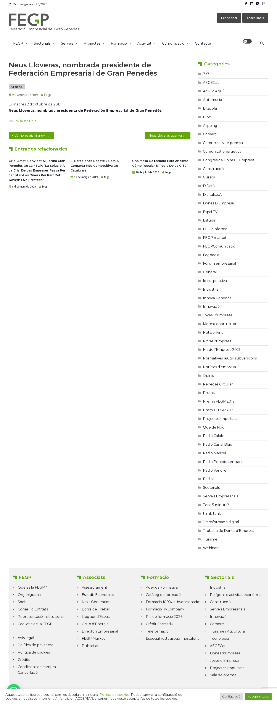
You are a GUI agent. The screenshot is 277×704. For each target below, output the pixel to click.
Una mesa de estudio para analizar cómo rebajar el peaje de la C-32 (160, 163)
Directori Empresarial (100, 631)
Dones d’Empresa (225, 653)
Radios (208, 479)
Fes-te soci (229, 18)
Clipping (16, 86)
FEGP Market (93, 638)
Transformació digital (221, 522)
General (210, 272)
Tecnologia (219, 638)
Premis (209, 393)
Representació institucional (41, 617)
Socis (22, 602)
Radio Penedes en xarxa (224, 462)
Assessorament (94, 587)
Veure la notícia (23, 121)
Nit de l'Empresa (217, 341)
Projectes (92, 43)
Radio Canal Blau (217, 444)
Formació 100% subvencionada (172, 602)
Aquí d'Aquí (213, 91)
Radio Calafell (215, 436)
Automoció (212, 100)
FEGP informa (215, 229)
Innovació (211, 306)
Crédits (24, 660)
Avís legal (26, 638)
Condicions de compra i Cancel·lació (37, 670)
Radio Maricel (214, 453)
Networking (213, 332)
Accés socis (255, 18)
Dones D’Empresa (218, 203)
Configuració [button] (231, 696)
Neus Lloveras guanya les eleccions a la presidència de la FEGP (169, 136)
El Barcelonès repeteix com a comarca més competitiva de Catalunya (95, 165)
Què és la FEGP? (32, 587)
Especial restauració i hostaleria (172, 638)
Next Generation (96, 602)
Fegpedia (211, 255)
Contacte (203, 43)
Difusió (209, 186)
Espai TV (210, 212)
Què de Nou (214, 427)
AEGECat (211, 83)
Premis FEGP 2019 (219, 401)
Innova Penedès (217, 298)
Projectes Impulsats (220, 419)
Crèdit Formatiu (159, 624)
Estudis (209, 220)
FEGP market (215, 238)
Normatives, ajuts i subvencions (230, 358)
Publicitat (90, 646)
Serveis (67, 43)
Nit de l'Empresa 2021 (221, 350)
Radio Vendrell (216, 470)
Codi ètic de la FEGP (35, 624)
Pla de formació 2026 (164, 617)
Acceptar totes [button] (258, 696)
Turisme (210, 539)
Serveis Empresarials (220, 496)
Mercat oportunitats (220, 324)
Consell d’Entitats (33, 609)
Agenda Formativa (162, 587)
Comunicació (173, 43)
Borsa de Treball (96, 609)
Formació (119, 43)
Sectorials (42, 43)
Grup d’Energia (95, 624)
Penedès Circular (218, 384)
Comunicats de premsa (223, 143)
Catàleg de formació (163, 595)
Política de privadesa (35, 645)
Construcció (213, 169)
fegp (47, 95)
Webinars (211, 548)
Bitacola (210, 108)
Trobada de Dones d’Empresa (228, 531)
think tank (212, 513)
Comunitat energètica (222, 151)
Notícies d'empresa (219, 367)
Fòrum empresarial (219, 263)
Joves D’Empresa (217, 315)
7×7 (206, 74)
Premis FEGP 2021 (219, 410)
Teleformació (157, 631)
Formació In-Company (165, 609)
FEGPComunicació (219, 246)
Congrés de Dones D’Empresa (228, 160)
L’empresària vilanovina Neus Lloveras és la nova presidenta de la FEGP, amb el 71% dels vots (34, 136)
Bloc (207, 117)
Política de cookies (34, 652)
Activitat (144, 43)
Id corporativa (215, 281)
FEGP (18, 43)
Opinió (208, 376)
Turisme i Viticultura (227, 631)
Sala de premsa (223, 675)
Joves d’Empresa (224, 661)
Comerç (210, 134)
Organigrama (29, 595)
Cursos (209, 177)
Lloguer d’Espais (96, 617)
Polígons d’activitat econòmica (236, 595)
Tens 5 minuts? (216, 505)
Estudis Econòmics (98, 595)
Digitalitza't (212, 195)
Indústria (211, 289)
